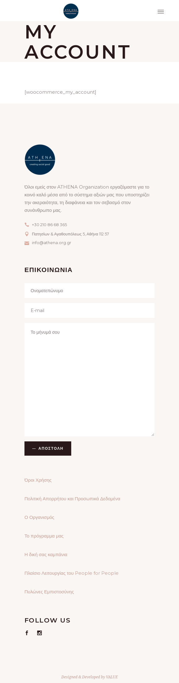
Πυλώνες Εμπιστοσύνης (49, 592)
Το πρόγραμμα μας (43, 536)
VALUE (112, 677)
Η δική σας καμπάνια (45, 554)
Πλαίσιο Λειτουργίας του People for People (71, 573)
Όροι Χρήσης (38, 480)
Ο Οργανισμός (39, 517)
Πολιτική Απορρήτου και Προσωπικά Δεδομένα (72, 499)
